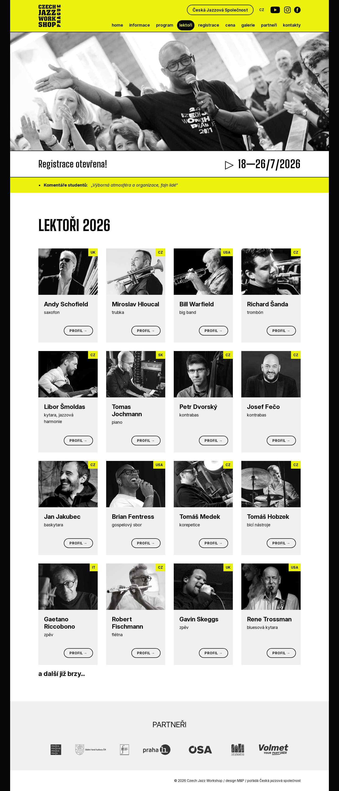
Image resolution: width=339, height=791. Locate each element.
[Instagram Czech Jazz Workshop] (287, 10)
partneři (269, 25)
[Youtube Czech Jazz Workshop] (273, 10)
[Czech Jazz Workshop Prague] (49, 16)
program (164, 25)
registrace (208, 25)
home (117, 25)
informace (139, 25)
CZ (261, 10)
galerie (248, 25)
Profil (76, 331)
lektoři (185, 25)
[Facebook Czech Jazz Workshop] (297, 10)
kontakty (292, 25)
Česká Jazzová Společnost (220, 10)
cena (230, 25)
